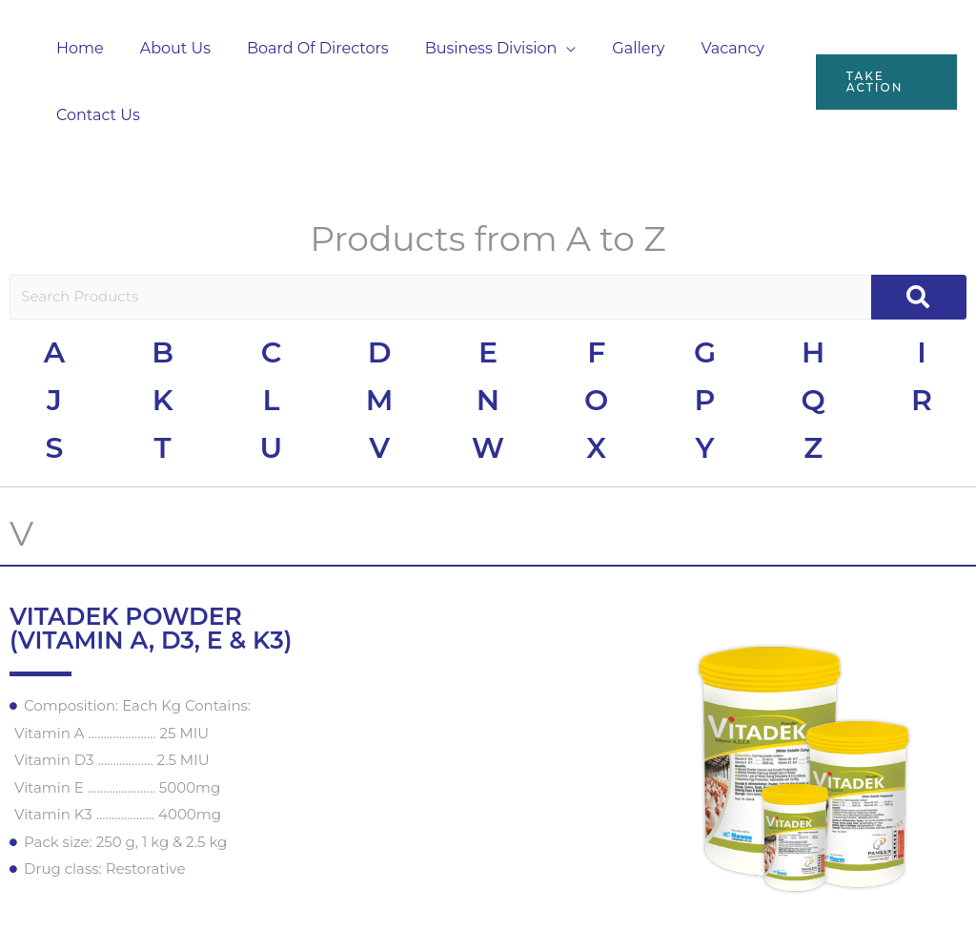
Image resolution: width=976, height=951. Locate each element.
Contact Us (95, 115)
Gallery (612, 48)
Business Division (471, 48)
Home (77, 48)
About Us (167, 48)
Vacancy (701, 48)
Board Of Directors (304, 48)
